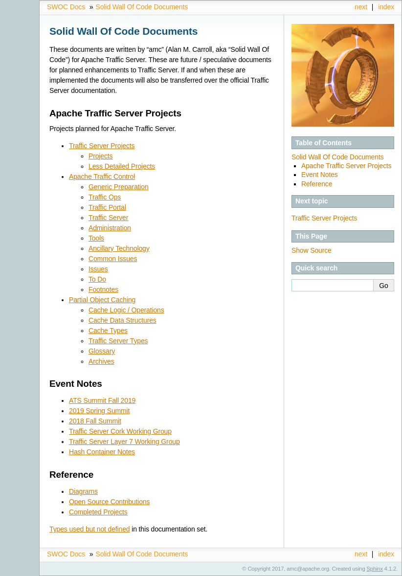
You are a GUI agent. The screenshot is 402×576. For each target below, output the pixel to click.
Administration (110, 228)
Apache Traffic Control (102, 176)
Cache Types (108, 330)
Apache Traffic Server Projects (346, 166)
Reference (316, 184)
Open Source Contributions (109, 502)
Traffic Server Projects (101, 146)
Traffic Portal (107, 207)
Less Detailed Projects (122, 166)
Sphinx (375, 569)
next (361, 7)
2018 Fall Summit (95, 421)
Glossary (102, 351)
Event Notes (319, 174)
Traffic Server (108, 218)
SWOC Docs (66, 7)
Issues (98, 269)
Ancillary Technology (119, 248)
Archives (101, 361)
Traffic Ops (105, 197)
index (386, 7)
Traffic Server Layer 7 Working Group (124, 441)
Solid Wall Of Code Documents (141, 7)
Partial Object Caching (102, 300)
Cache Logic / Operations (126, 310)
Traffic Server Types (118, 341)
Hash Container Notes (102, 452)
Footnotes (103, 289)
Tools (96, 238)
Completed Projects (98, 512)
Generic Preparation (119, 187)
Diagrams (83, 491)
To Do (97, 279)
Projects (100, 156)
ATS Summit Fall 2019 (102, 400)
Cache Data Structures (122, 320)
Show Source (311, 250)
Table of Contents (323, 143)
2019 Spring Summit (99, 411)
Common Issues (113, 259)
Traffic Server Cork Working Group (120, 431)
